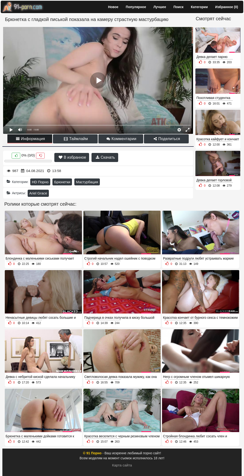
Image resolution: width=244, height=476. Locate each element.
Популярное (136, 7)
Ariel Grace (38, 193)
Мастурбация (87, 182)
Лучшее (159, 7)
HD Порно (40, 182)
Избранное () (226, 7)
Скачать (105, 157)
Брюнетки (62, 182)
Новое (113, 7)
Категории (199, 7)
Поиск (178, 7)
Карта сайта (122, 465)
